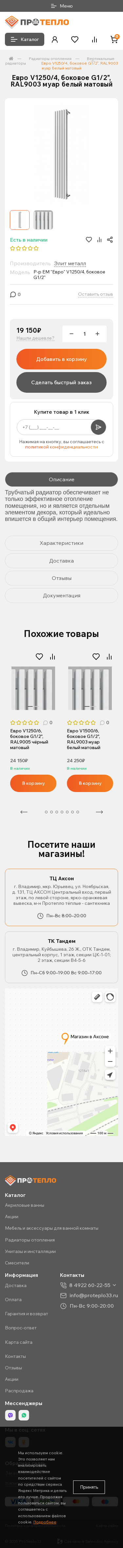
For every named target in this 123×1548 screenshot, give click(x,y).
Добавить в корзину (61, 359)
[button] (55, 39)
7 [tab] (72, 812)
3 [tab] (51, 812)
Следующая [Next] (99, 812)
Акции (11, 1217)
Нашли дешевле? (35, 338)
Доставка (16, 1285)
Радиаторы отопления (50, 58)
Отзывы (13, 1368)
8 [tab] (77, 812)
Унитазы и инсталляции (30, 1251)
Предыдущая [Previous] (24, 812)
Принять (89, 1487)
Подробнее (44, 1521)
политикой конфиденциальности (61, 447)
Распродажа (19, 1391)
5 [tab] (62, 812)
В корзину (33, 783)
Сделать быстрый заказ (61, 382)
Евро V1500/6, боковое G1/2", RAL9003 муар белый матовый (83, 739)
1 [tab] (30, 706)
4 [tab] (56, 812)
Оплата (13, 1299)
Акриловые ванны (24, 1205)
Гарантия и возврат (26, 1314)
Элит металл (70, 263)
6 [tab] (67, 812)
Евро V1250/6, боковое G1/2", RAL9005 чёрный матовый (29, 739)
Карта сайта (18, 1342)
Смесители (17, 1263)
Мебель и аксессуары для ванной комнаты (51, 1228)
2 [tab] (36, 706)
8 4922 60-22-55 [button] (89, 1285)
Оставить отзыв (95, 294)
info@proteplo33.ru (94, 1295)
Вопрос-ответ (21, 1328)
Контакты (15, 1356)
